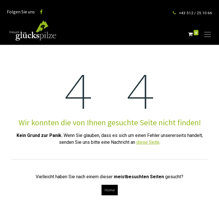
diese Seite (147, 142)
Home (110, 189)
